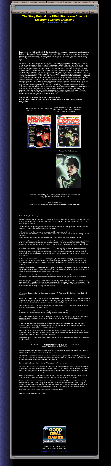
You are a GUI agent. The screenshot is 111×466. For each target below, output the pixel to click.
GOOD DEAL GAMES (57, 446)
